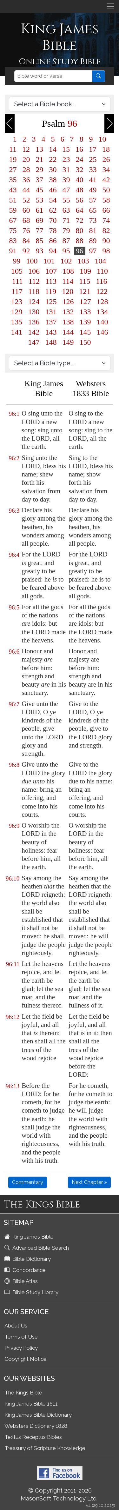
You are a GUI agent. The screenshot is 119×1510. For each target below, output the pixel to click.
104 (100, 261)
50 (106, 190)
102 (66, 261)
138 (68, 322)
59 (13, 210)
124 (34, 301)
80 (79, 230)
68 (26, 220)
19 (13, 159)
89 (93, 240)
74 (106, 220)
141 (16, 332)
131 (51, 312)
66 (106, 210)
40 (79, 180)
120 (67, 291)
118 (33, 291)
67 (13, 220)
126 (68, 301)
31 (66, 169)
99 (17, 261)
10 (102, 139)
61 (39, 210)
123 (16, 301)
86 (53, 240)
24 (79, 159)
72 (79, 220)
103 (83, 261)
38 (53, 180)
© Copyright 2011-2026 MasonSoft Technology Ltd (59, 1494)
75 (13, 230)
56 (79, 200)
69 (39, 220)
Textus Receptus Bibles (33, 1437)
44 (26, 190)
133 (85, 312)
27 (13, 169)
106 (34, 271)
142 (34, 332)
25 (93, 159)
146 (102, 332)
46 (53, 190)
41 (93, 180)
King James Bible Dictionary (38, 1415)
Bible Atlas (21, 1281)
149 (68, 342)
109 (85, 271)
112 (34, 281)
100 (32, 261)
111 (17, 281)
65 (93, 210)
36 (26, 180)
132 (68, 312)
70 (53, 220)
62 (53, 210)
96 (79, 251)
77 (39, 230)
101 (49, 261)
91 (13, 251)
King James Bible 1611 (31, 1403)
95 (66, 251)
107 (51, 271)
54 (53, 200)
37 (39, 180)
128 (102, 301)
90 (106, 240)
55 (66, 200)
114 (67, 281)
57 (93, 200)
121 (84, 291)
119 (50, 291)
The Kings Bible (23, 1392)
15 (66, 149)
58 (106, 200)
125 (51, 301)
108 (68, 271)
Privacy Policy (21, 1348)
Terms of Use (21, 1337)
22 (53, 159)
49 (93, 190)
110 (102, 271)
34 (106, 169)
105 (16, 271)
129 (16, 312)
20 (26, 159)
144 (68, 332)
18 (106, 149)
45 (39, 190)
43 (13, 190)
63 (66, 210)
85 (39, 240)
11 (12, 149)
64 (79, 210)
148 (51, 342)
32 (79, 169)
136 (34, 322)
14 (52, 149)
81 (93, 230)
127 (85, 301)
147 (34, 342)
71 (66, 220)
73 (93, 220)
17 (92, 149)
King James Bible (29, 1237)
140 (102, 322)
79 (66, 230)
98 (106, 251)
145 (85, 332)
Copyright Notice (25, 1359)
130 (34, 312)
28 (26, 169)
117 (17, 291)
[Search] (53, 76)
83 (13, 240)
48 (79, 190)
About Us (15, 1325)
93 (39, 251)
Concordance (25, 1270)
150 (85, 342)
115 (84, 281)
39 (66, 180)
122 (101, 291)
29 (39, 169)
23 (66, 159)
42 (106, 180)
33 (93, 169)
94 (53, 251)
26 (106, 159)
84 (26, 240)
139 (85, 322)
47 (66, 190)
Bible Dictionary (28, 1259)
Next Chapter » (89, 1182)
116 (101, 281)
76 (26, 230)
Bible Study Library (32, 1292)
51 (13, 200)
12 (26, 149)
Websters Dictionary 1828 (35, 1426)
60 (26, 210)
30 (53, 169)
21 (39, 159)
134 (102, 312)
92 (26, 251)
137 (51, 322)
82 (106, 230)
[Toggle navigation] (110, 6)
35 (13, 180)
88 (79, 240)
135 (16, 322)
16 (79, 149)
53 (39, 200)
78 (53, 230)
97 (93, 251)
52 (26, 200)
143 (51, 332)
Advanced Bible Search (37, 1248)
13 (39, 149)
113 (50, 281)
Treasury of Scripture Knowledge (44, 1448)
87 (66, 240)
